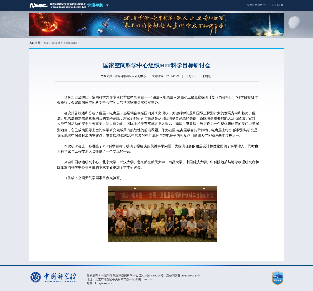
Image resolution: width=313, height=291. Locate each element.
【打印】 (191, 76)
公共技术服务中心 (257, 5)
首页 (46, 43)
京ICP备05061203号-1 (152, 275)
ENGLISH (277, 5)
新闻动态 (57, 43)
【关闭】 (207, 76)
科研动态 (72, 43)
